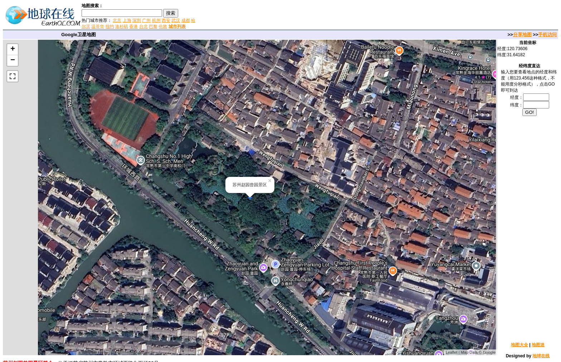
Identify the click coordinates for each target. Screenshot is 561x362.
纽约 (110, 26)
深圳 (136, 20)
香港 (133, 26)
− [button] (12, 60)
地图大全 (519, 344)
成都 (185, 20)
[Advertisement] (282, 15)
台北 (143, 26)
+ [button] (12, 49)
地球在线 (541, 355)
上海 (127, 20)
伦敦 (162, 26)
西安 (166, 20)
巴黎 (153, 26)
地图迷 (538, 344)
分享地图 (522, 34)
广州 (146, 20)
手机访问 (547, 34)
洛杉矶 (121, 26)
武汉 (175, 20)
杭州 (156, 20)
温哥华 (97, 26)
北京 (117, 20)
